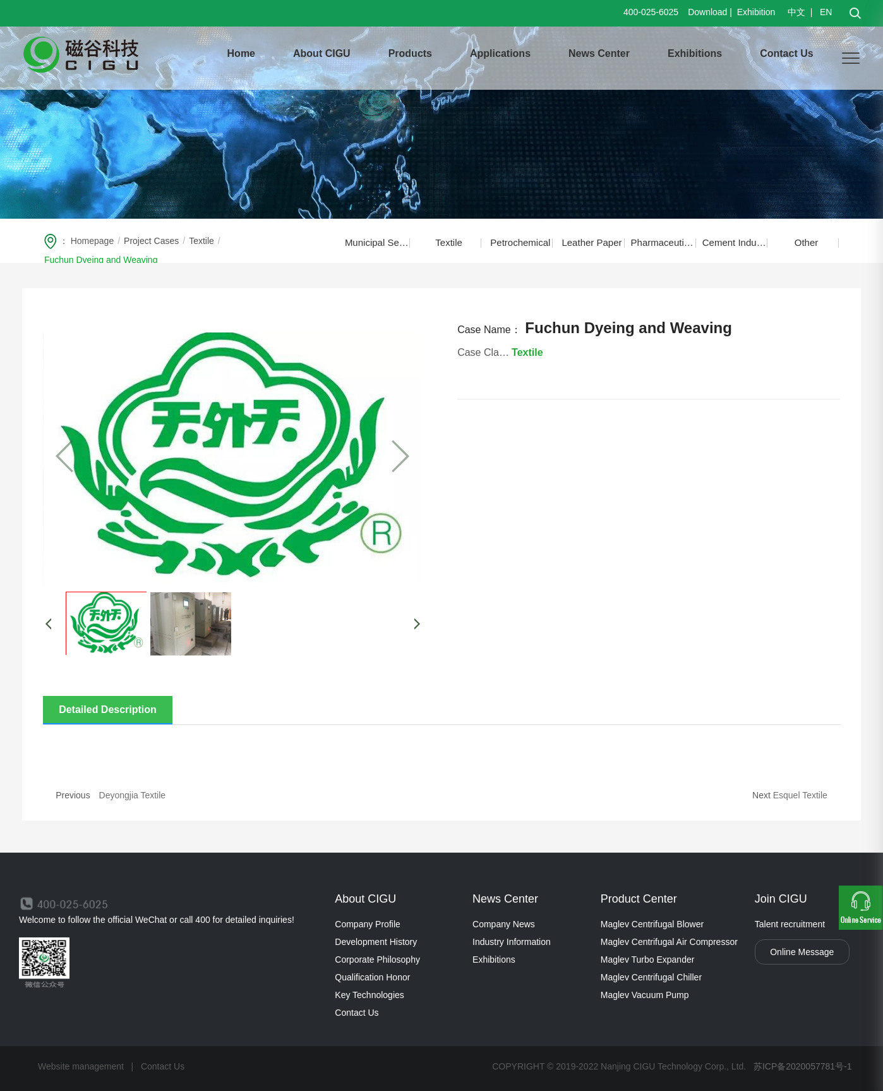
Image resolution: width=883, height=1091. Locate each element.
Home (241, 53)
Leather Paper (592, 242)
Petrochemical (520, 242)
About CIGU (322, 53)
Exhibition (756, 12)
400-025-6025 (650, 12)
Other (807, 242)
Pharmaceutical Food (663, 242)
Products (410, 53)
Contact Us (786, 53)
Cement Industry (734, 242)
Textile (448, 242)
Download (707, 12)
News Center (599, 53)
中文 (798, 12)
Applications (500, 53)
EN (824, 12)
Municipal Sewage (377, 242)
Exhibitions (695, 53)
